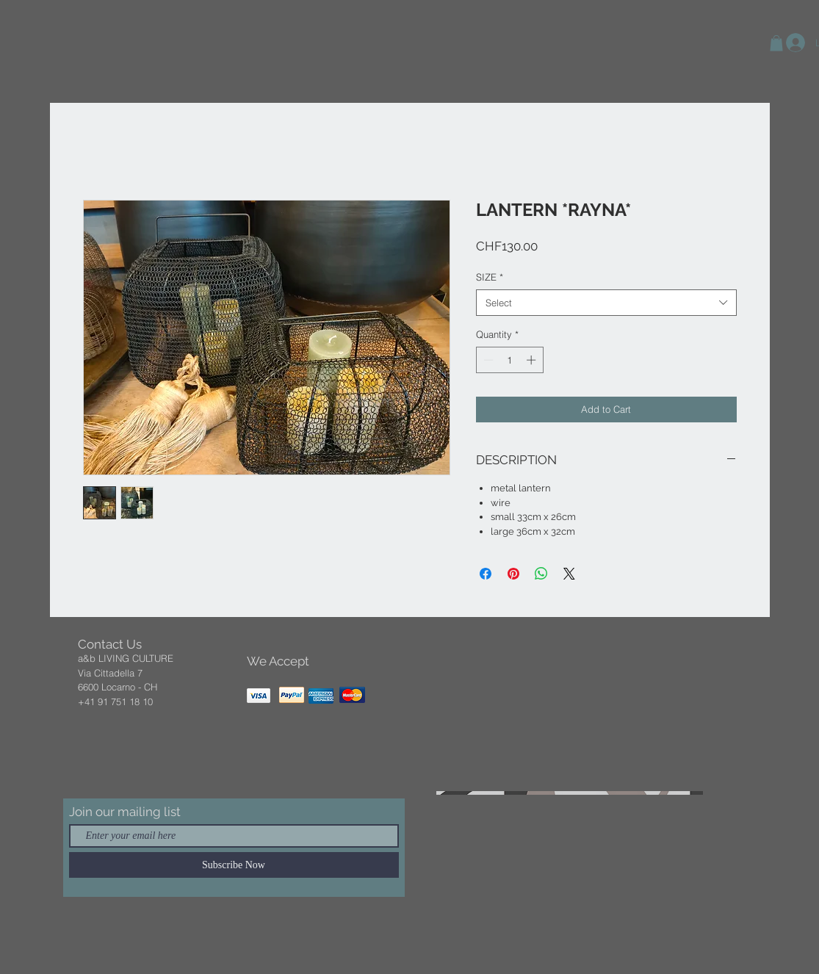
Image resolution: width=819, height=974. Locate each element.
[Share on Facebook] (485, 573)
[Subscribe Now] (234, 865)
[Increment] (532, 359)
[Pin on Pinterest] (513, 573)
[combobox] (606, 302)
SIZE (489, 277)
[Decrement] (487, 359)
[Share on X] (569, 573)
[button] (776, 43)
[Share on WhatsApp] (541, 573)
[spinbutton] (509, 359)
